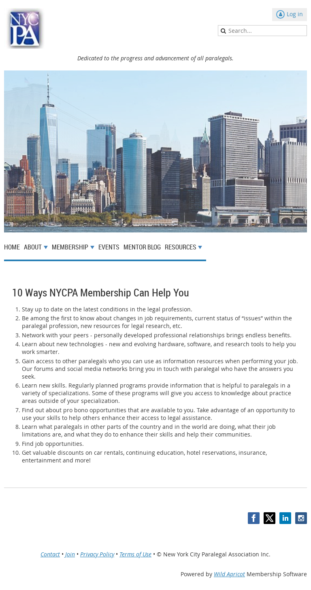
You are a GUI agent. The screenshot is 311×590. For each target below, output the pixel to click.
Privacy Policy (97, 554)
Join (70, 554)
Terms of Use (135, 554)
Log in (295, 14)
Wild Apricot (229, 574)
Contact (50, 554)
